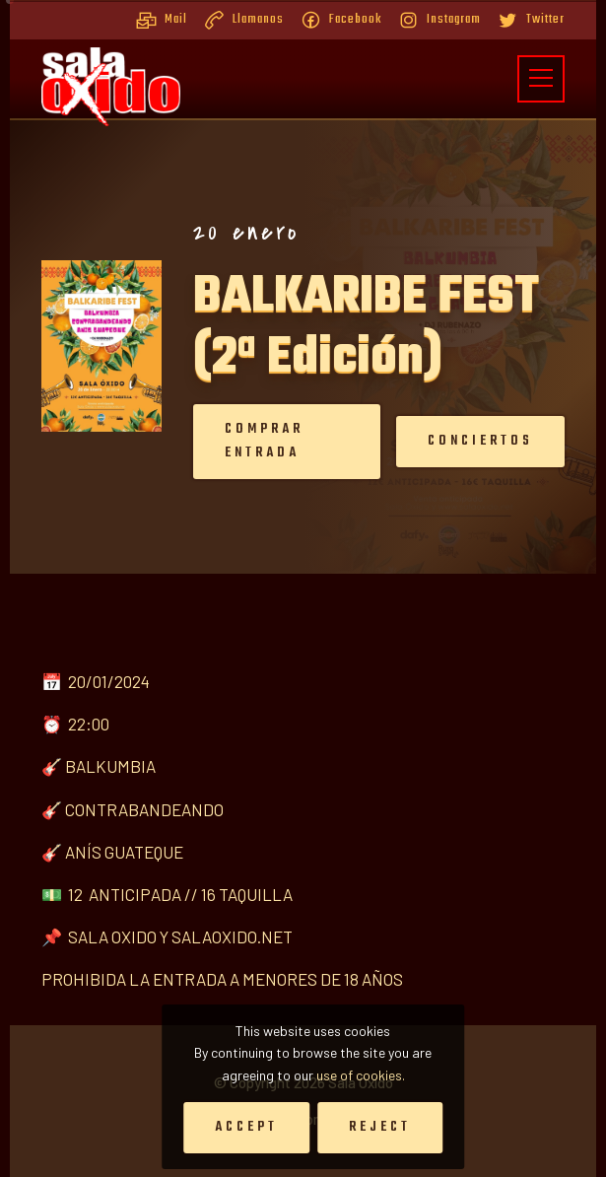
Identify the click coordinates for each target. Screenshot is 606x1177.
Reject (380, 1127)
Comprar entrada (240, 441)
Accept (246, 1127)
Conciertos (456, 441)
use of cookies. (360, 1075)
